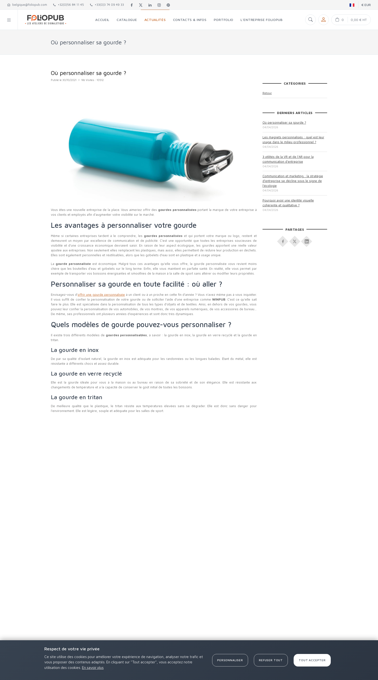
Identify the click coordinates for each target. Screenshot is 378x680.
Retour (267, 93)
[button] (9, 20)
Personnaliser (230, 660)
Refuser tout (271, 660)
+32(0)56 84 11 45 (68, 5)
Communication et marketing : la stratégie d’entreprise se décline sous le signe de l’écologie (293, 181)
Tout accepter (312, 660)
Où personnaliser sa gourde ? (284, 122)
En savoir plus (93, 667)
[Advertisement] (153, 461)
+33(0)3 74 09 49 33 (107, 5)
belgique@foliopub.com (27, 5)
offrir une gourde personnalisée (101, 294)
